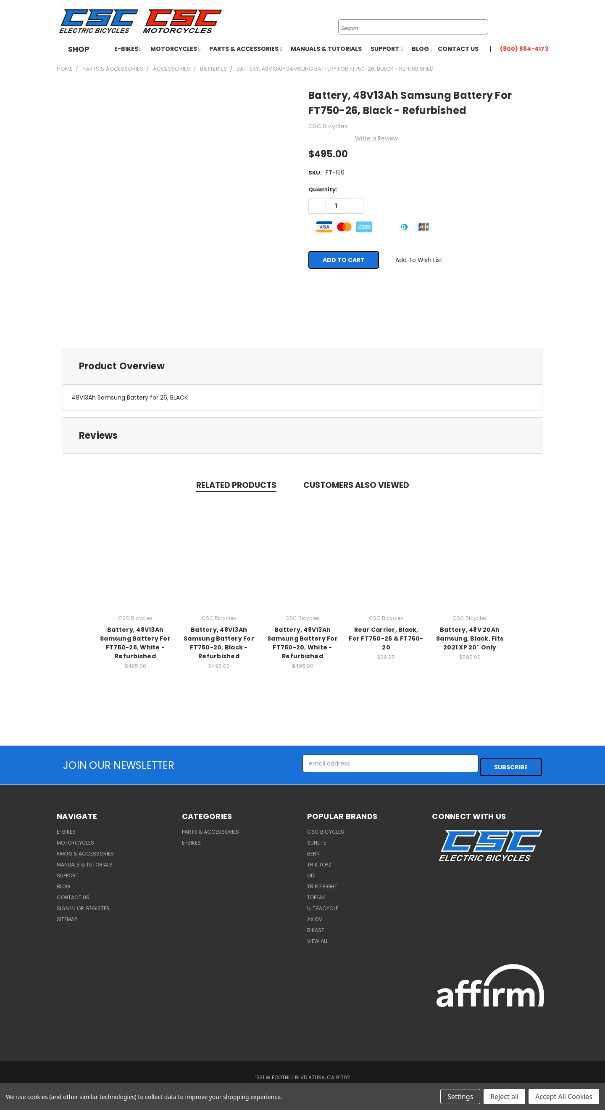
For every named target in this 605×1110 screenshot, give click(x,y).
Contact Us (458, 49)
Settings (460, 1096)
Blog (420, 49)
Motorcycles (175, 49)
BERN (313, 849)
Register (98, 904)
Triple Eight (322, 882)
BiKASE (315, 926)
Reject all (504, 1096)
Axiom (315, 915)
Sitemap (67, 915)
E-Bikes (128, 49)
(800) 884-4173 (524, 49)
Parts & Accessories (245, 49)
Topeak (316, 893)
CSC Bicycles (325, 828)
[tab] (302, 366)
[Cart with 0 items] (546, 21)
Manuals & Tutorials (326, 49)
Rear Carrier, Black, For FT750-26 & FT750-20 (386, 638)
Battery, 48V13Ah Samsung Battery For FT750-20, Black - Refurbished (219, 642)
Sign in (66, 904)
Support (386, 49)
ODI (311, 871)
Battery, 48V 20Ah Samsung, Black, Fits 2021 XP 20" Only (469, 638)
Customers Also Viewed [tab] (356, 485)
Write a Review (376, 138)
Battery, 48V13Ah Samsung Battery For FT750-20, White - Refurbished (302, 642)
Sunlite (316, 838)
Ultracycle (322, 904)
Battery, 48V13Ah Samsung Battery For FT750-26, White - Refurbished (135, 642)
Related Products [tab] (236, 485)
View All (317, 937)
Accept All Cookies (563, 1096)
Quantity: (322, 189)
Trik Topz (319, 860)
